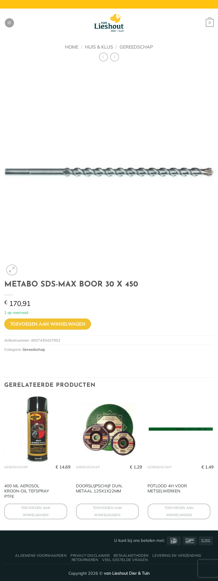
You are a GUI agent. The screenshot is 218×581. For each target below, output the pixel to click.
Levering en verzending (176, 555)
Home (71, 47)
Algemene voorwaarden (40, 555)
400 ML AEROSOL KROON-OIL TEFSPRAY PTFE (26, 491)
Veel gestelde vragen (125, 560)
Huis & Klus (99, 47)
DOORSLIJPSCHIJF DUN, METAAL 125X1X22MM (99, 488)
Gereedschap (136, 47)
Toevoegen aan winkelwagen (48, 324)
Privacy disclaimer (90, 555)
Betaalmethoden (131, 555)
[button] (9, 23)
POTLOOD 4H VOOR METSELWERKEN (167, 488)
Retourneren (85, 560)
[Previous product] (114, 57)
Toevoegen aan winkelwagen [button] (36, 511)
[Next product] (103, 57)
